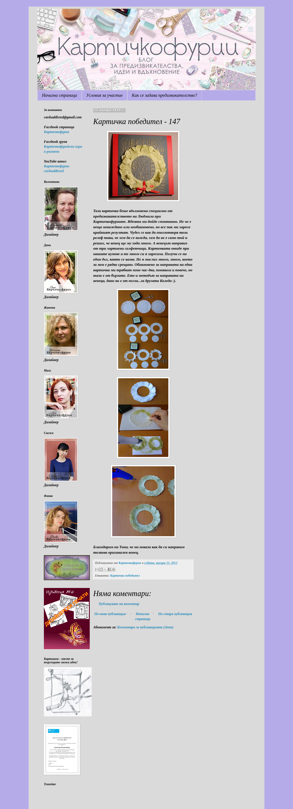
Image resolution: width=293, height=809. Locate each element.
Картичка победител (125, 575)
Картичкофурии (56, 132)
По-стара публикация (175, 614)
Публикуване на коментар (119, 604)
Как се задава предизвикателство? (164, 95)
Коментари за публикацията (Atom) (145, 627)
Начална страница (59, 95)
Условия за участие (104, 95)
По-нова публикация (110, 614)
